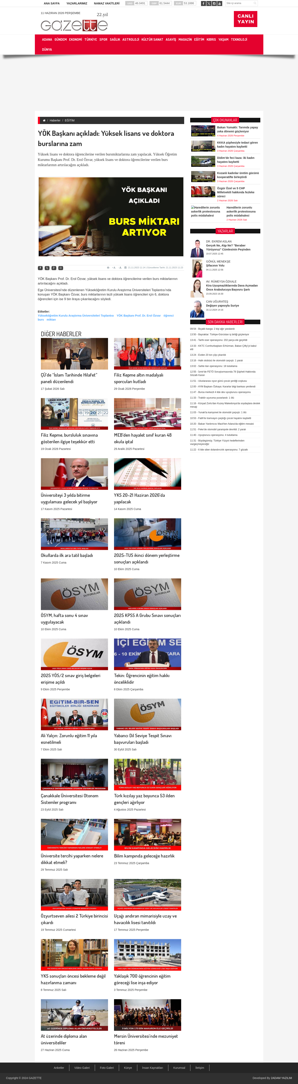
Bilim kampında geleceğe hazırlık (144, 811)
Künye (128, 1067)
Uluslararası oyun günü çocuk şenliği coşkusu (218, 250)
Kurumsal (179, 1067)
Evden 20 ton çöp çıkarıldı (208, 224)
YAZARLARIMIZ (76, 3)
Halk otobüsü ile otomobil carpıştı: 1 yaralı (216, 229)
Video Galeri (82, 1067)
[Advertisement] (149, 83)
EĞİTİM (70, 120)
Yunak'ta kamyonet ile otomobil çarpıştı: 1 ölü (218, 281)
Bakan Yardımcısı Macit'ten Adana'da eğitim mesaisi (222, 293)
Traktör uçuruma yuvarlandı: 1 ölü (212, 266)
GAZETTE (35, 1078)
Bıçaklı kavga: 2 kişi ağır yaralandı (212, 198)
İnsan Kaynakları (152, 1067)
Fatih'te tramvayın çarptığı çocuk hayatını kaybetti (220, 287)
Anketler (59, 1067)
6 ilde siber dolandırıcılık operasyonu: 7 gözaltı (219, 319)
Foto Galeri (107, 1067)
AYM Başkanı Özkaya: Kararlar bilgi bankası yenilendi (223, 255)
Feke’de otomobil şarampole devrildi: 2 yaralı (218, 298)
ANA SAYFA (52, 3)
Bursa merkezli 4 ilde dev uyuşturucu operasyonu (220, 261)
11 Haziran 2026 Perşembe (61, 13)
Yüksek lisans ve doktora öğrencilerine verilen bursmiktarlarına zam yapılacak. (95, 154)
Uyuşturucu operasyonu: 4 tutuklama (213, 304)
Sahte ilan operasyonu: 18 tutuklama (213, 235)
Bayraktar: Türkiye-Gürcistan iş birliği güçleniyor (219, 203)
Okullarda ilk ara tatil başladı (67, 510)
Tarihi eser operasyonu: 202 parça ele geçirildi (218, 209)
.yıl (102, 14)
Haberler (55, 120)
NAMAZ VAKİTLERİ (106, 3)
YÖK (41, 279)
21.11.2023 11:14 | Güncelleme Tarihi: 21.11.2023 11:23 (153, 267)
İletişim (199, 1067)
